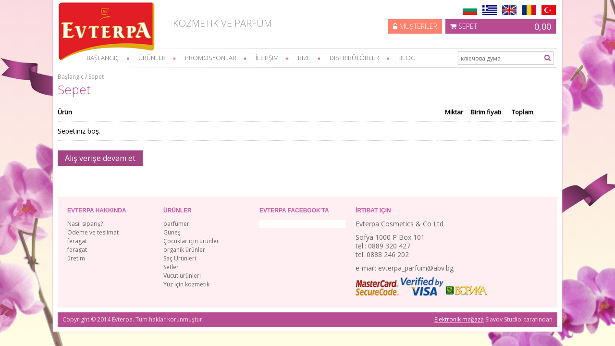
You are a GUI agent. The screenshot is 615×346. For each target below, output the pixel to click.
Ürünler (152, 57)
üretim (76, 258)
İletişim (267, 57)
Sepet (500, 26)
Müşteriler (415, 26)
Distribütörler (354, 57)
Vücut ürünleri (182, 276)
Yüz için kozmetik (186, 284)
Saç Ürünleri (179, 258)
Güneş (172, 232)
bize (304, 57)
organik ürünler (184, 250)
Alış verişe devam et (100, 158)
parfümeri (177, 224)
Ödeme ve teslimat (93, 232)
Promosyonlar (210, 57)
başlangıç (102, 57)
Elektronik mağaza (459, 319)
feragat (77, 241)
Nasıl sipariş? (85, 224)
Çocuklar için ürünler (191, 241)
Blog (407, 57)
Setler (171, 267)
